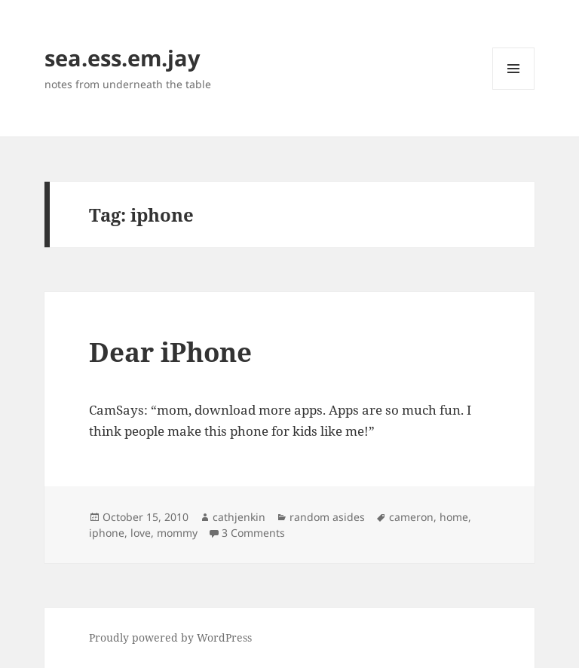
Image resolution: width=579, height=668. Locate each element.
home (454, 517)
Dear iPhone (170, 351)
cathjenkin (239, 517)
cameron (411, 517)
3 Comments (253, 533)
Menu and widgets (514, 89)
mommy (177, 533)
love (140, 533)
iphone (106, 533)
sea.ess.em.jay (122, 57)
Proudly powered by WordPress (170, 637)
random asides (327, 517)
